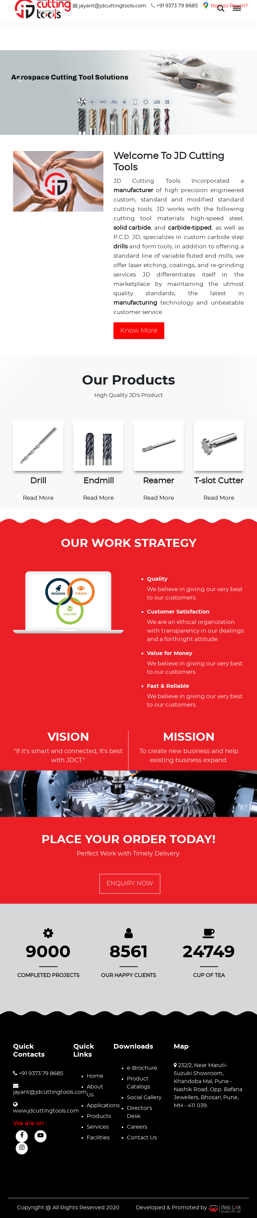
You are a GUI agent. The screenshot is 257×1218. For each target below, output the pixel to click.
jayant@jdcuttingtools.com (109, 5)
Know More (139, 330)
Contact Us (142, 1137)
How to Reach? (225, 5)
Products (99, 1116)
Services (98, 1127)
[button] (19, 79)
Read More (38, 498)
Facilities (98, 1137)
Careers (137, 1127)
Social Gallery (144, 1097)
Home (95, 1076)
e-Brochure (142, 1068)
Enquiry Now (129, 884)
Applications (103, 1105)
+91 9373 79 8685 (174, 5)
